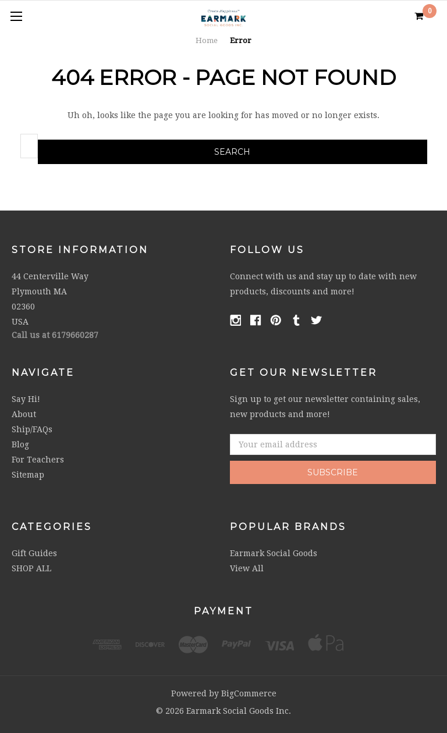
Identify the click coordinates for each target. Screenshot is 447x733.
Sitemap (28, 474)
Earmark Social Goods (273, 553)
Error (240, 40)
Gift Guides (34, 553)
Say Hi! (26, 399)
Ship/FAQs (32, 429)
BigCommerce (248, 693)
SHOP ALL (31, 568)
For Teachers (38, 459)
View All (247, 568)
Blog (20, 444)
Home (207, 40)
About (24, 414)
